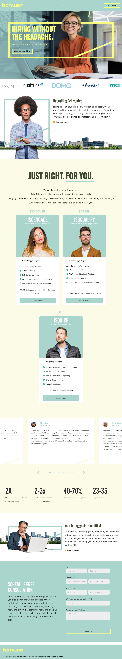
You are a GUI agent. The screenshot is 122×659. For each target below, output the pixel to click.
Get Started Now (22, 51)
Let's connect (112, 5)
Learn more (60, 122)
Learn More (37, 300)
